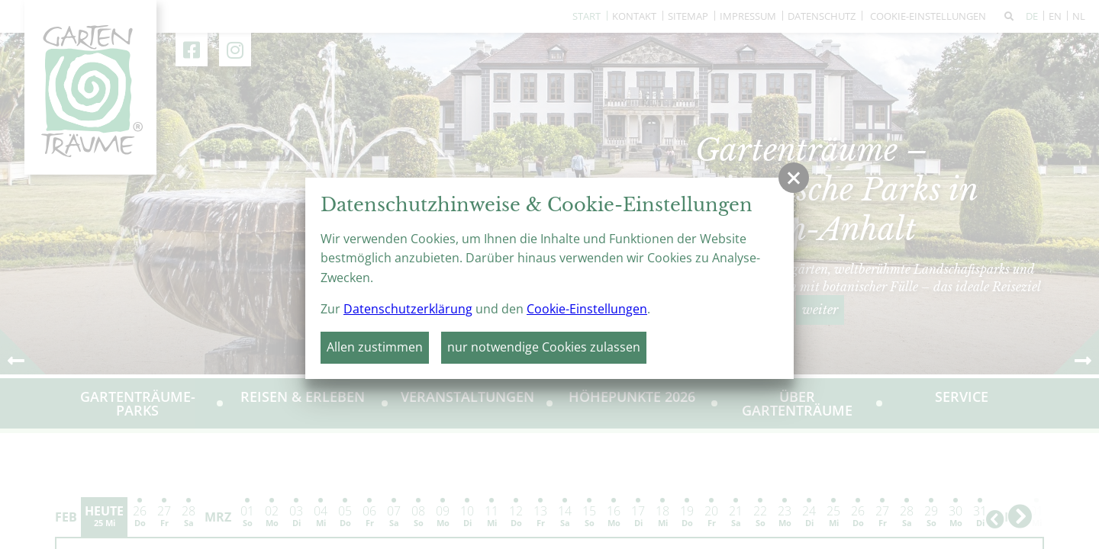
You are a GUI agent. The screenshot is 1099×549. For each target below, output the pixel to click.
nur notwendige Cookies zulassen (543, 347)
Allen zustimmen (375, 347)
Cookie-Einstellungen (587, 308)
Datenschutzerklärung (407, 308)
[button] (793, 177)
